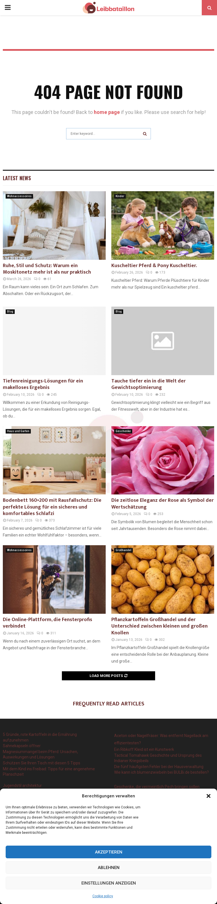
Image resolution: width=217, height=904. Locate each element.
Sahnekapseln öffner (22, 746)
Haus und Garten (18, 431)
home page (107, 112)
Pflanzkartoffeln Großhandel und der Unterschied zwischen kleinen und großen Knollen (159, 626)
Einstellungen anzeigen (108, 883)
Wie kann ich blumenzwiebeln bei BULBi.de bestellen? (161, 772)
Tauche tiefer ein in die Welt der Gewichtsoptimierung (148, 384)
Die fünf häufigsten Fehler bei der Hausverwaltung (158, 766)
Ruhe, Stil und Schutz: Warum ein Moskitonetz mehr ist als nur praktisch (47, 268)
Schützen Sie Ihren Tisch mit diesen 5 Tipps (41, 763)
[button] (208, 796)
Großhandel (123, 550)
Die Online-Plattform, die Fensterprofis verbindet (47, 622)
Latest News (17, 178)
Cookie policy (102, 896)
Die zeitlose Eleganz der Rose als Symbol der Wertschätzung (162, 503)
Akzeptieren (108, 852)
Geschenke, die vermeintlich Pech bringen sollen (156, 786)
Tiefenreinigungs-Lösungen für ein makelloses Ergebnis (43, 384)
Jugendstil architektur (22, 785)
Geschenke (123, 431)
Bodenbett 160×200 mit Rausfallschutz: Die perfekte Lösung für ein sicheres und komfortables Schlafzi (52, 507)
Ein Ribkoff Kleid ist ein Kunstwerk (144, 749)
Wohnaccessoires (19, 196)
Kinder (120, 196)
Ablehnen (109, 867)
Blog (10, 311)
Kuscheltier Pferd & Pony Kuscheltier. (154, 265)
